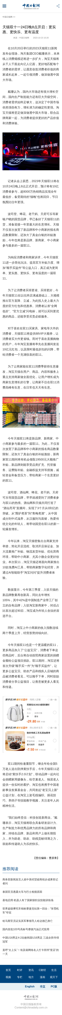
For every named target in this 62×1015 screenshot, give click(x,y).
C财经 (42, 970)
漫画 (42, 977)
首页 (8, 970)
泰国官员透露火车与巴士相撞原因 (22, 891)
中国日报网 (7, 17)
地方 (31, 977)
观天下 (54, 977)
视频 (8, 977)
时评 (19, 970)
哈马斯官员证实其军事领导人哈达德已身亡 (27, 921)
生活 (54, 970)
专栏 (19, 977)
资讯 (31, 970)
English (30, 986)
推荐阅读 (10, 869)
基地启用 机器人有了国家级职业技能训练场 (27, 900)
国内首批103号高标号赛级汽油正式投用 (25, 929)
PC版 (54, 986)
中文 (42, 986)
